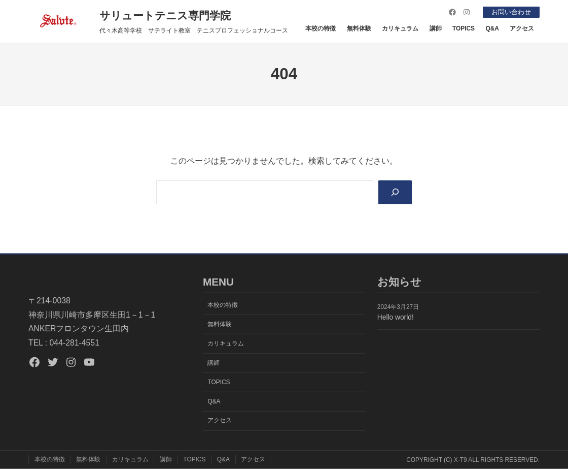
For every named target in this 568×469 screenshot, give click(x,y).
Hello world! (395, 317)
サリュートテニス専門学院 (165, 15)
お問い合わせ (509, 12)
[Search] (394, 192)
